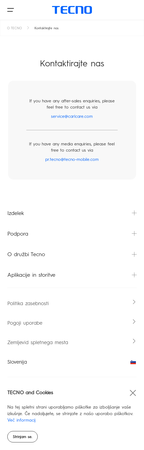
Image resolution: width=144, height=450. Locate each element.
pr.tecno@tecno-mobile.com (72, 159)
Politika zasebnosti (28, 303)
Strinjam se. (22, 437)
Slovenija (72, 362)
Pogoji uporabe (24, 323)
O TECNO (14, 28)
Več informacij (21, 420)
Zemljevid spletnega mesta (37, 342)
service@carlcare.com (72, 116)
